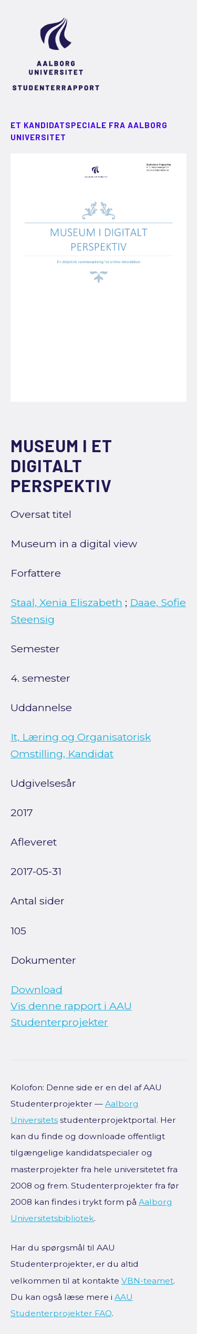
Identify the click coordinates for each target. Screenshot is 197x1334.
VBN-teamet (147, 1281)
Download (37, 989)
